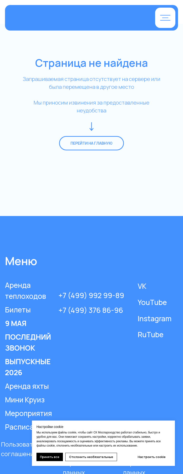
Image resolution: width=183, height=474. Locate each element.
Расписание (25, 427)
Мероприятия (28, 413)
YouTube (152, 302)
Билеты (18, 310)
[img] (65, 18)
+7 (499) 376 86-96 (90, 310)
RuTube (150, 334)
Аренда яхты (27, 386)
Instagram (155, 318)
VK (142, 286)
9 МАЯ (15, 323)
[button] (165, 18)
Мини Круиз (25, 400)
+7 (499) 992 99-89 (91, 295)
